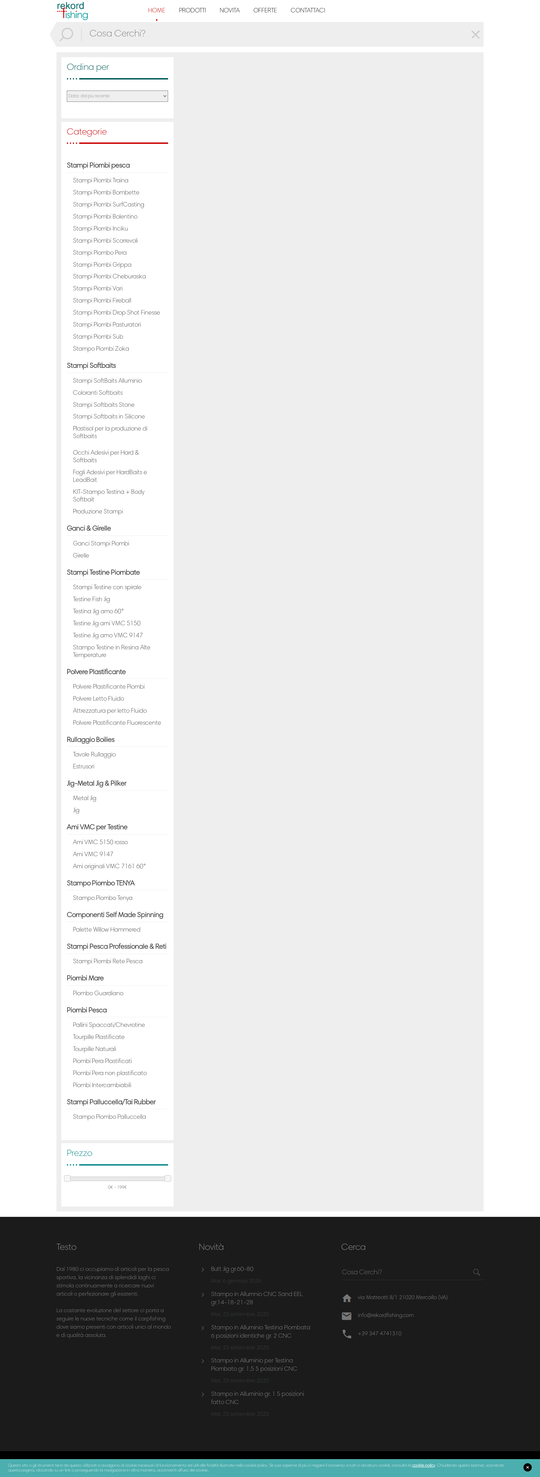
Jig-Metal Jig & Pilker (96, 783)
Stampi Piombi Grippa (102, 265)
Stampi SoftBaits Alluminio (107, 381)
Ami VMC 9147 (93, 855)
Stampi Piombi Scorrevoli (105, 241)
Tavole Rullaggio (94, 755)
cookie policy (423, 1466)
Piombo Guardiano (98, 994)
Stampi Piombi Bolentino (105, 217)
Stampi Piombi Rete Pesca (108, 962)
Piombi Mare (85, 978)
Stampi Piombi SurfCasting (108, 205)
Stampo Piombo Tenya (103, 898)
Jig (76, 811)
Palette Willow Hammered (107, 930)
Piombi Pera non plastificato (110, 1074)
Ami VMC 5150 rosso (100, 843)
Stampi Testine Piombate (103, 573)
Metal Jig (84, 799)
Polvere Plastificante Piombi (109, 687)
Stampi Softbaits (91, 366)
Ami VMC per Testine (97, 827)
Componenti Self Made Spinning (115, 915)
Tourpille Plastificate (99, 1037)
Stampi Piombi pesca (98, 165)
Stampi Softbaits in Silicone (109, 417)
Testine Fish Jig (91, 600)
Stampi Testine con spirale (107, 588)
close (527, 1467)
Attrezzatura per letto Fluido (110, 711)
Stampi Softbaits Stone (104, 405)
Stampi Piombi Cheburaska (109, 277)
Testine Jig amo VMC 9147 (108, 636)
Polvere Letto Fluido (98, 699)
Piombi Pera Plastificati (102, 1062)
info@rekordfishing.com (386, 1315)
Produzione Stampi (98, 512)
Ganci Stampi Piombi (101, 544)
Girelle (81, 556)
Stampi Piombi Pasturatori (107, 325)
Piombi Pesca (87, 1010)
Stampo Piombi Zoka (101, 349)
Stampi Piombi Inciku (100, 229)
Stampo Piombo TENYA (101, 883)
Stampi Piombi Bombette (106, 193)
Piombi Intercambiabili (102, 1086)
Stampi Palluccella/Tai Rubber (111, 1102)
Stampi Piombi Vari (98, 289)
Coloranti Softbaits (98, 393)
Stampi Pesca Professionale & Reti (116, 947)
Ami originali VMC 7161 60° (109, 867)
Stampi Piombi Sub (98, 337)
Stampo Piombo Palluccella (109, 1117)
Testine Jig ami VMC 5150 (107, 624)
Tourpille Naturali (94, 1049)
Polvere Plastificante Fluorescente (117, 723)
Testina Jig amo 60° (98, 612)
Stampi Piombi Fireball (102, 301)
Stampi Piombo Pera (100, 253)
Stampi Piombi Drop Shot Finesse (116, 313)
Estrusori (83, 767)
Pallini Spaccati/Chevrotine (109, 1025)
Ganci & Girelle (89, 528)
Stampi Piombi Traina (100, 181)
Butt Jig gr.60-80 (232, 1269)
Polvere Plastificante (96, 672)
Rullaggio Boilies (90, 740)
